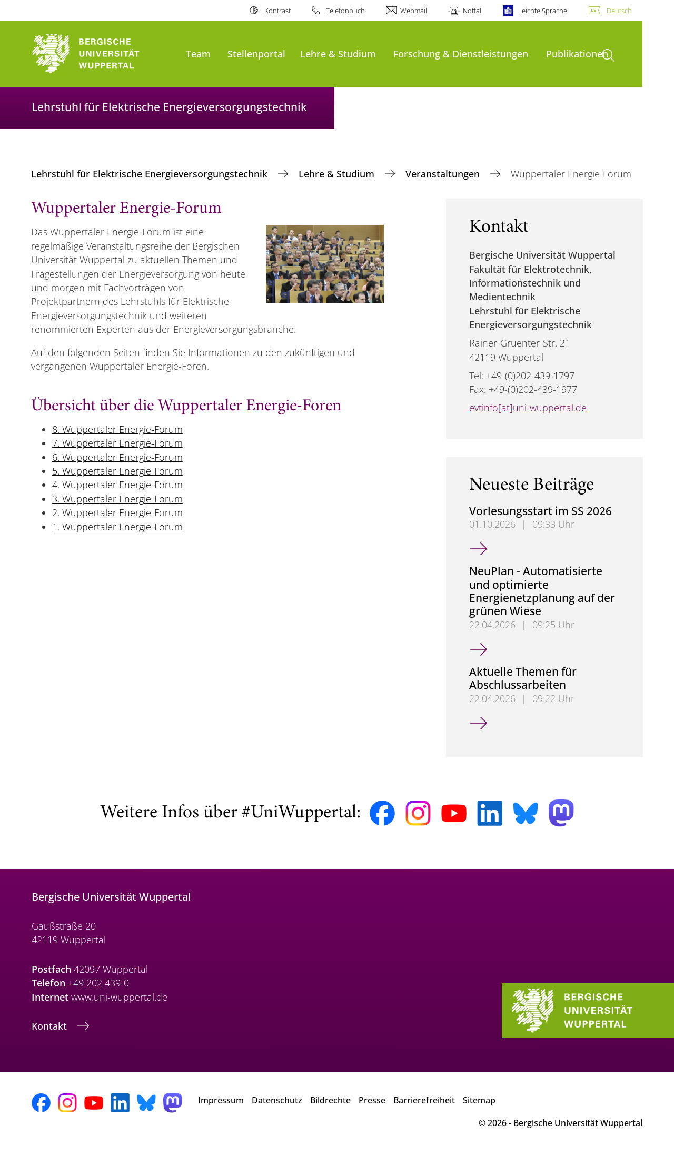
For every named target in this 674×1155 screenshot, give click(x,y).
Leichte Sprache (542, 10)
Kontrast (277, 10)
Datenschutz (277, 1100)
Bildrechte (330, 1100)
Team (198, 53)
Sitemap (479, 1100)
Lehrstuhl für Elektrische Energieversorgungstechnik (150, 173)
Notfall (473, 10)
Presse (372, 1100)
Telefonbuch (345, 10)
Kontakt (51, 1026)
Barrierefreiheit (424, 1100)
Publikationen (577, 53)
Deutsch (619, 10)
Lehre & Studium (338, 53)
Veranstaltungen (443, 173)
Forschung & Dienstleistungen (460, 53)
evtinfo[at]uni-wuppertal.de (528, 407)
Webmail (413, 10)
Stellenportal (256, 53)
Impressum (221, 1100)
